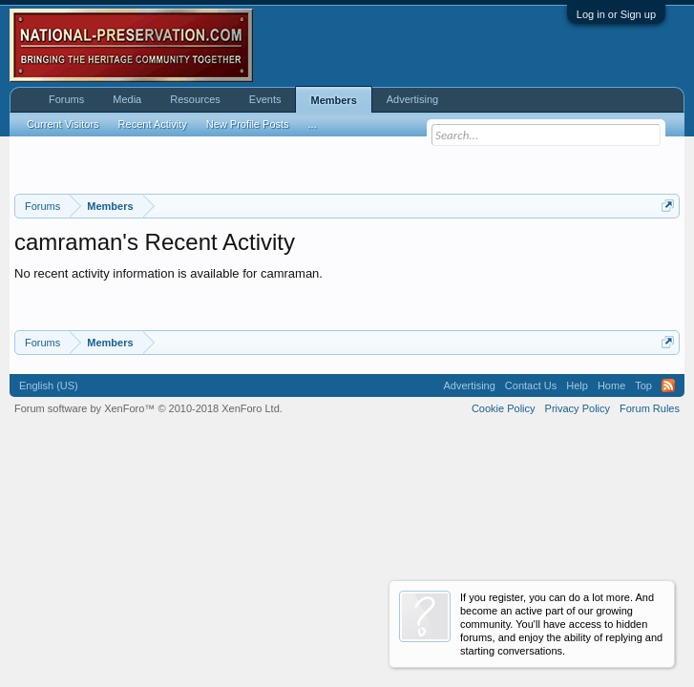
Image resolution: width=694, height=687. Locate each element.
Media (127, 99)
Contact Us (531, 385)
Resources (195, 99)
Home (611, 385)
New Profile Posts (247, 124)
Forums (66, 99)
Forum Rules (650, 408)
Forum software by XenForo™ (148, 408)
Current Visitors (63, 124)
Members (333, 100)
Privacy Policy (577, 408)
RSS (668, 385)
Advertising (412, 99)
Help (577, 385)
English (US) (48, 385)
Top (643, 385)
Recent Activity (152, 124)
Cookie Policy (504, 408)
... (312, 124)
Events (265, 99)
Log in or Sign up (616, 14)
